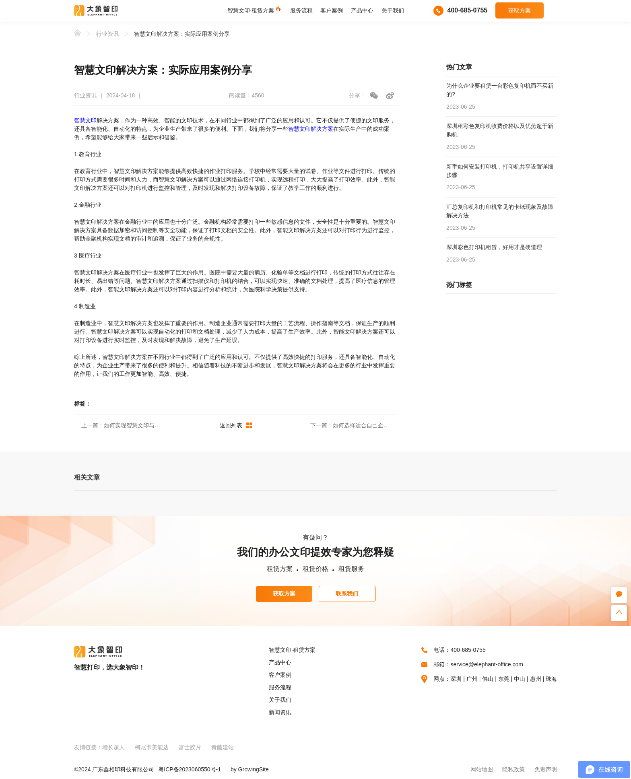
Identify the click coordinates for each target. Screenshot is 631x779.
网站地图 (481, 769)
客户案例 (331, 10)
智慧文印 (85, 120)
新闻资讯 (280, 712)
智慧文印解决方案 (310, 129)
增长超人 (113, 747)
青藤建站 (222, 747)
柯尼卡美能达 (152, 747)
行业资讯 (107, 34)
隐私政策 (513, 769)
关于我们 (392, 10)
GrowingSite (253, 769)
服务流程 (301, 10)
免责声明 (545, 769)
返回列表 (236, 425)
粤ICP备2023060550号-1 (189, 769)
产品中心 (362, 10)
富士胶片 (190, 747)
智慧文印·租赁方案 (250, 10)
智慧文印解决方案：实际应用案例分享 (182, 34)
